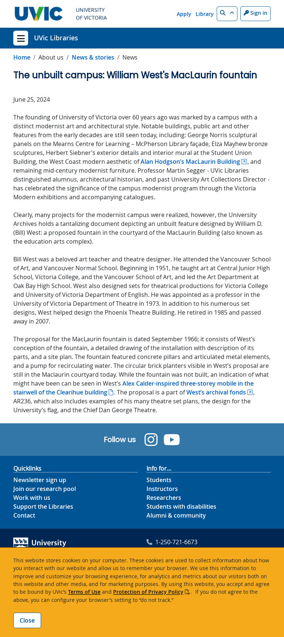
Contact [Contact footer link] (24, 515)
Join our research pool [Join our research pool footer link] (44, 489)
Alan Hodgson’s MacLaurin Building (190, 161)
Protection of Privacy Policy (148, 591)
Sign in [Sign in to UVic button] (255, 12)
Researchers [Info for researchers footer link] (163, 498)
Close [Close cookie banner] (27, 620)
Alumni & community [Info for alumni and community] (176, 515)
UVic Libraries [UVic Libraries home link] (56, 37)
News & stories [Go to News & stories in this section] (93, 57)
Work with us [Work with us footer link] (31, 498)
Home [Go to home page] (21, 57)
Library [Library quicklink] (205, 13)
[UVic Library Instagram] (151, 439)
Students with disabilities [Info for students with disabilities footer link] (181, 506)
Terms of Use (84, 591)
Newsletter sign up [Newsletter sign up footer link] (39, 480)
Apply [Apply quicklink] (184, 13)
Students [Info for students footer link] (159, 480)
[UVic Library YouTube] (171, 439)
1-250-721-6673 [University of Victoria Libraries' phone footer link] (171, 542)
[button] (227, 13)
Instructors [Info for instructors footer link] (162, 489)
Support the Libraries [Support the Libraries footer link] (43, 506)
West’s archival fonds (216, 392)
